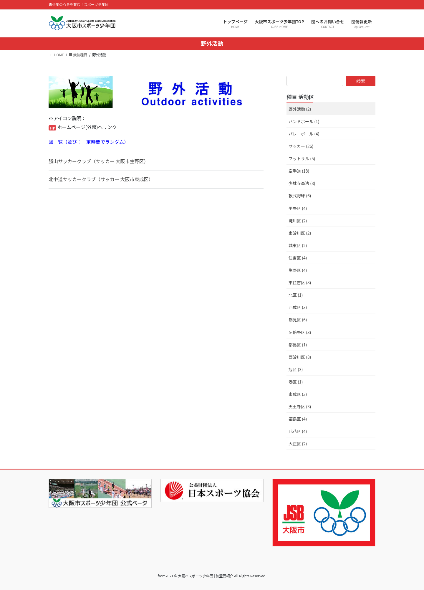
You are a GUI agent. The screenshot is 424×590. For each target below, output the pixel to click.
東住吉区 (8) (300, 282)
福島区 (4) (298, 419)
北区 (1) (296, 295)
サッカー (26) (301, 146)
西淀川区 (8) (300, 357)
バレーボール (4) (304, 134)
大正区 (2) (298, 444)
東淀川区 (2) (300, 233)
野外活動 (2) (300, 109)
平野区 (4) (298, 208)
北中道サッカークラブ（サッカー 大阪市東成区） (101, 179)
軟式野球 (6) (300, 196)
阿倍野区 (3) (300, 332)
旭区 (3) (296, 369)
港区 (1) (296, 382)
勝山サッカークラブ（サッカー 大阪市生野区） (99, 161)
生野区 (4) (298, 270)
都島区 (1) (298, 345)
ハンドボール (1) (304, 121)
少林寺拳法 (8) (302, 183)
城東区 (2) (298, 245)
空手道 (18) (299, 171)
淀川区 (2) (298, 221)
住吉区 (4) (298, 258)
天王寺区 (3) (300, 406)
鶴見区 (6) (298, 320)
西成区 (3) (298, 307)
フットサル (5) (302, 158)
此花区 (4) (298, 431)
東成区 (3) (298, 394)
